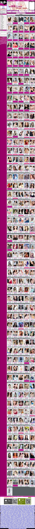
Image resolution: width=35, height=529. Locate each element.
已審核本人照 (2, 27)
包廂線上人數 (2, 21)
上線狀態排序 (2, 25)
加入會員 (3, 7)
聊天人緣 (2, 20)
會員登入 (3, 6)
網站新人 (2, 24)
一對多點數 (2, 22)
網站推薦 (2, 26)
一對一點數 (2, 23)
